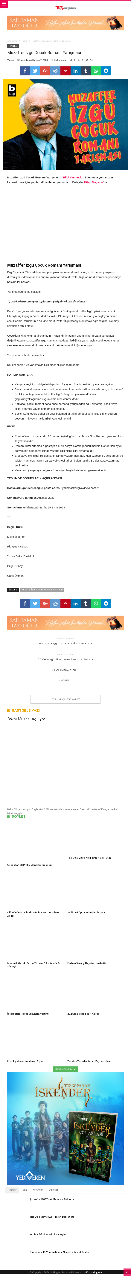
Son (25, 1191)
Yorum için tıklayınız (65, 700)
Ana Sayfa (12, 41)
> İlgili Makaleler (64, 671)
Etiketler (53, 1191)
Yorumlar (38, 1191)
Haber (25, 41)
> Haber (64, 681)
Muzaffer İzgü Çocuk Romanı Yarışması (42, 591)
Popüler (12, 1191)
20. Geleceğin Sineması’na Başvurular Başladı (65, 658)
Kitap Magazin (93, 184)
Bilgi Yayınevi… (73, 179)
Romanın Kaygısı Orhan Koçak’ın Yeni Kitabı (65, 642)
